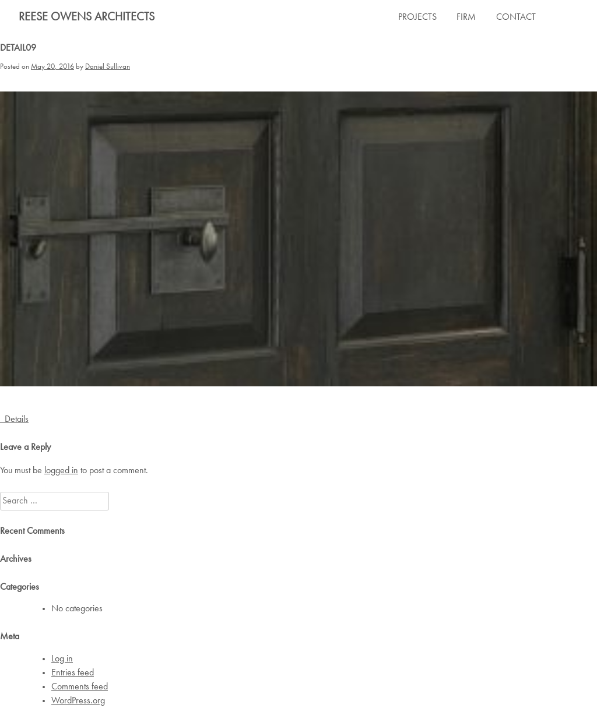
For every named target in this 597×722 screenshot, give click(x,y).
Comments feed (79, 687)
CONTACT (516, 17)
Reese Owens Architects (86, 17)
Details (14, 419)
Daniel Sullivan (107, 67)
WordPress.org (78, 701)
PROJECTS (417, 17)
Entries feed (72, 673)
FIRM (466, 17)
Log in (62, 659)
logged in (61, 471)
